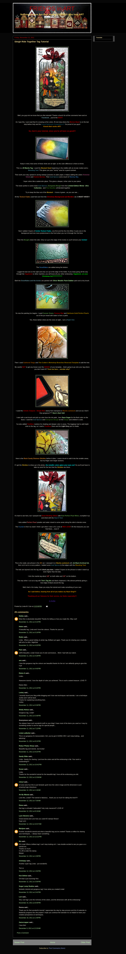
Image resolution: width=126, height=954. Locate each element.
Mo (20, 841)
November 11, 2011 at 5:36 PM (30, 705)
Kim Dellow (23, 876)
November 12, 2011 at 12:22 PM (30, 837)
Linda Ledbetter (25, 733)
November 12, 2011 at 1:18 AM (29, 790)
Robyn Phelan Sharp (26, 746)
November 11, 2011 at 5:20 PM (30, 688)
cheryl (21, 782)
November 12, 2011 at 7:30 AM (29, 800)
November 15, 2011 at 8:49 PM (30, 903)
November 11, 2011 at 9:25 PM (30, 752)
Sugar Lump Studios (26, 886)
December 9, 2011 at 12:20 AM (29, 928)
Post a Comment (23, 933)
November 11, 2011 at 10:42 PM (30, 764)
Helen (21, 626)
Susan (21, 769)
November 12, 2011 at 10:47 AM (30, 824)
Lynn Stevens (24, 816)
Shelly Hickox (24, 710)
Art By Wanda (24, 794)
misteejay (22, 861)
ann (20, 660)
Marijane (22, 828)
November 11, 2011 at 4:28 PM (30, 656)
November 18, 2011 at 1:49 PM (30, 918)
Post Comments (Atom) (57, 948)
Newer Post (19, 942)
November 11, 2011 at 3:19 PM (30, 632)
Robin (21, 637)
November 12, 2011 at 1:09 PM (30, 856)
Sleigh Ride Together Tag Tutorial (31, 41)
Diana (21, 805)
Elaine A (22, 673)
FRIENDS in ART (52, 8)
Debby (21, 616)
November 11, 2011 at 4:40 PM (30, 668)
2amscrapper (24, 922)
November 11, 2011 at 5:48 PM (30, 716)
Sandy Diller (23, 756)
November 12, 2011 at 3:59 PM (30, 881)
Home (52, 942)
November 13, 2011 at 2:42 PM (30, 892)
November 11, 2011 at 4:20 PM (30, 645)
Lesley (21, 692)
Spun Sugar (66, 417)
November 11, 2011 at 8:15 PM (30, 741)
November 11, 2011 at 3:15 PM (30, 622)
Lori (20, 897)
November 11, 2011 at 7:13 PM (30, 728)
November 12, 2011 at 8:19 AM (29, 811)
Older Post (85, 942)
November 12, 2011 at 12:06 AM (30, 777)
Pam (20, 650)
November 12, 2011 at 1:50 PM (30, 871)
